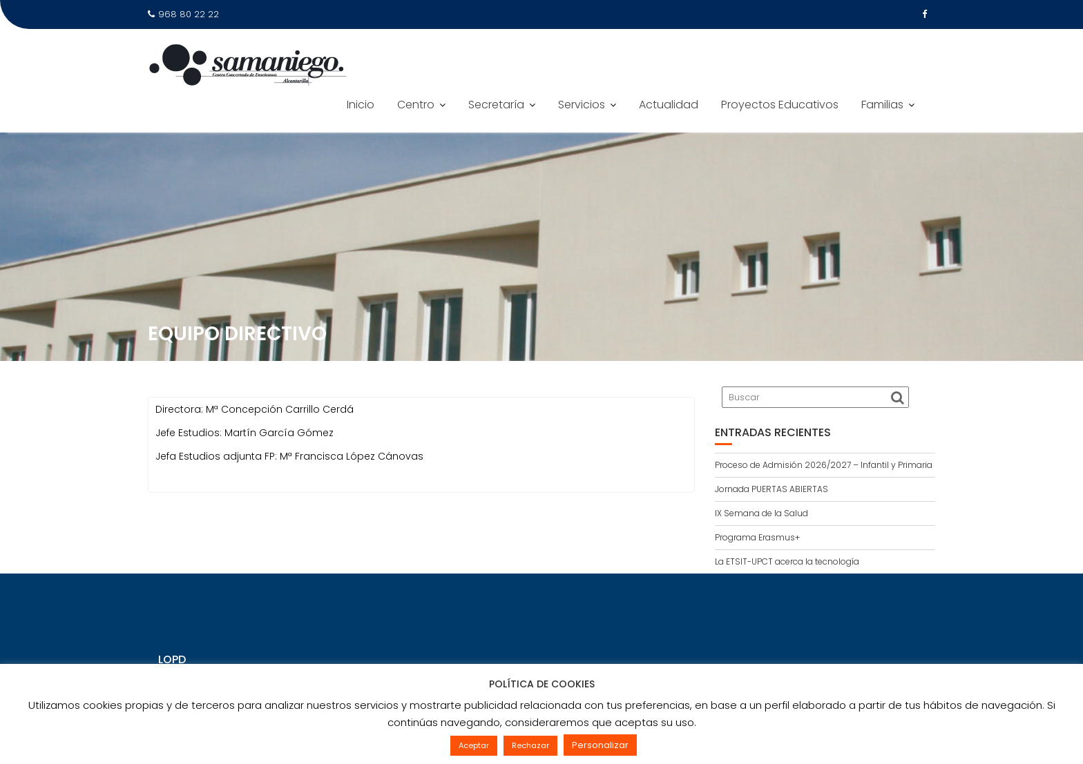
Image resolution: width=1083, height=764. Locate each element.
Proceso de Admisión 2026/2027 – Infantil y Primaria (823, 465)
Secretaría (496, 104)
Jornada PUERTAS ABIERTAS (771, 489)
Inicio (360, 104)
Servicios (581, 104)
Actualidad (668, 104)
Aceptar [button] (474, 745)
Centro (415, 104)
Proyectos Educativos (779, 104)
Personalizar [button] (600, 745)
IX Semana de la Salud (761, 513)
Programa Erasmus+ (757, 537)
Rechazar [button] (530, 745)
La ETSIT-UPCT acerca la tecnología (787, 561)
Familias (882, 104)
